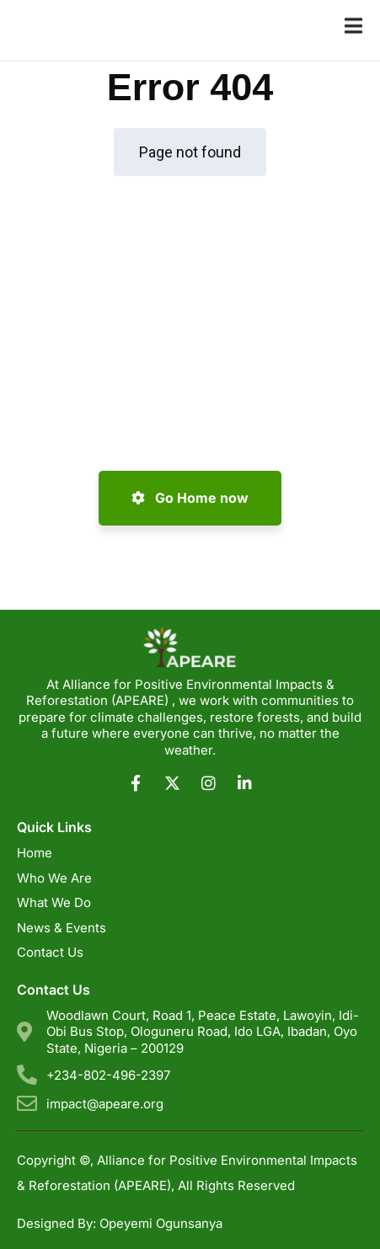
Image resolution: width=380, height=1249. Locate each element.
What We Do (54, 902)
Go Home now (190, 497)
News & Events (61, 928)
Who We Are (54, 878)
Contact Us (50, 952)
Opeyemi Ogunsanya (160, 1223)
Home (34, 853)
